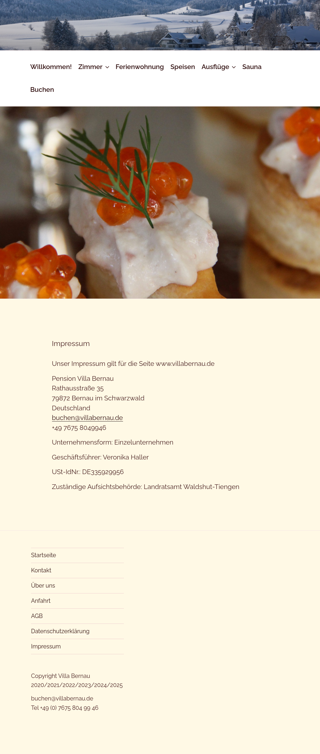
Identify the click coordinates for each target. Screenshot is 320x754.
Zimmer (94, 66)
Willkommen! (51, 66)
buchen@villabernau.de (87, 417)
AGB (37, 616)
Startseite (43, 555)
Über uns (43, 585)
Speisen (182, 66)
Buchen (42, 89)
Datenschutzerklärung (60, 631)
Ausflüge (219, 66)
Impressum (46, 646)
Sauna (252, 66)
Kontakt (41, 570)
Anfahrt (41, 601)
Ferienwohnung (139, 66)
